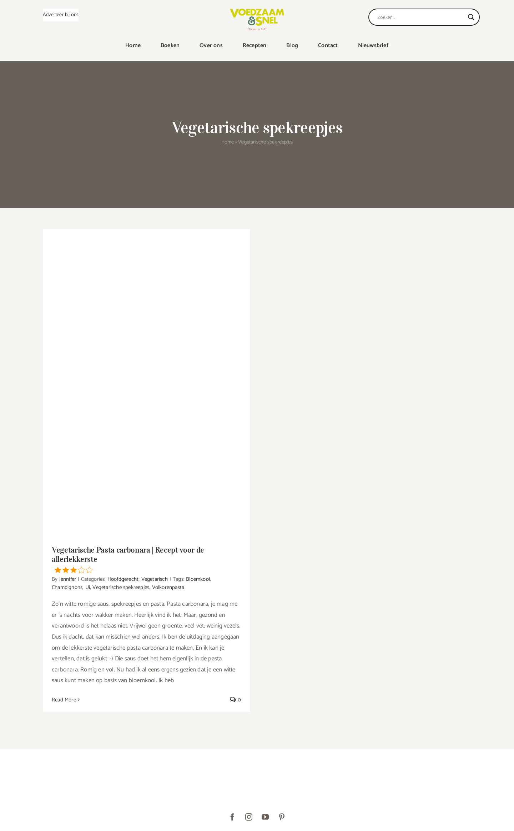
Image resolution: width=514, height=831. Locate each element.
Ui (87, 587)
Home (227, 142)
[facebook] (232, 817)
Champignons (67, 587)
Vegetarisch (154, 579)
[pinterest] (281, 817)
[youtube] (265, 817)
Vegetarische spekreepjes (120, 587)
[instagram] (248, 817)
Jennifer (67, 579)
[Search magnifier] (471, 17)
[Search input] (420, 17)
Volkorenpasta (168, 587)
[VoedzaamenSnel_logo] (257, 11)
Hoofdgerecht (122, 579)
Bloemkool (198, 579)
